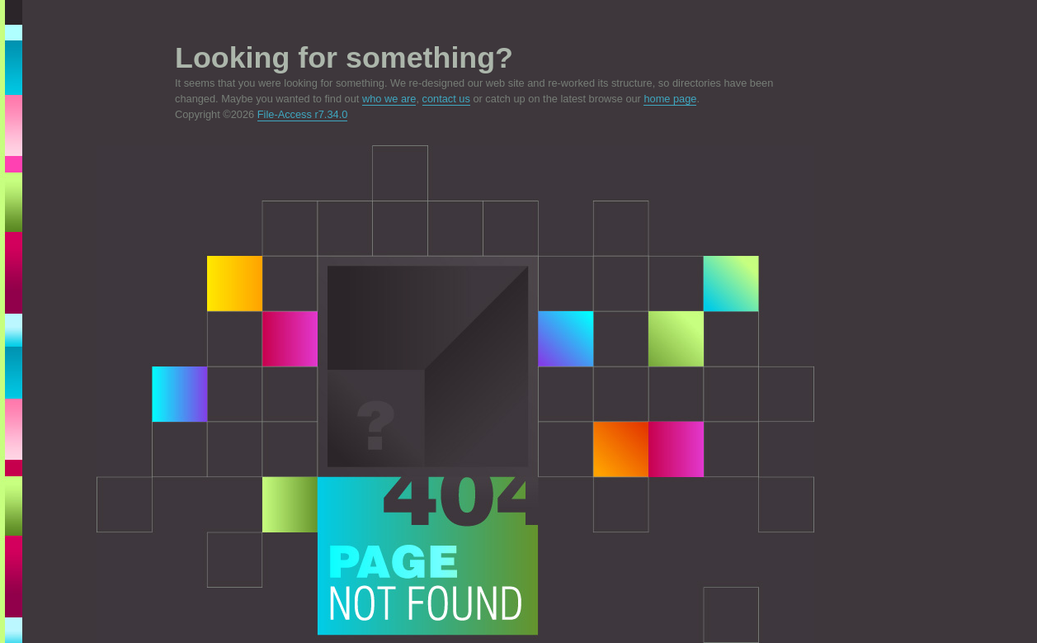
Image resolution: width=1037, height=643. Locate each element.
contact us (446, 98)
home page (669, 98)
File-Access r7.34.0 (302, 114)
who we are (389, 98)
